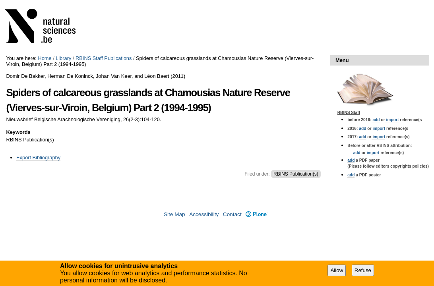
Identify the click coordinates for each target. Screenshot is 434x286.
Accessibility (204, 214)
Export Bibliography (38, 157)
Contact (232, 214)
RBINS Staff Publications (104, 58)
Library (63, 58)
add (376, 120)
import (392, 120)
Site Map (174, 214)
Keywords (18, 132)
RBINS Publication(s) (295, 174)
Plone (257, 214)
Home (44, 58)
